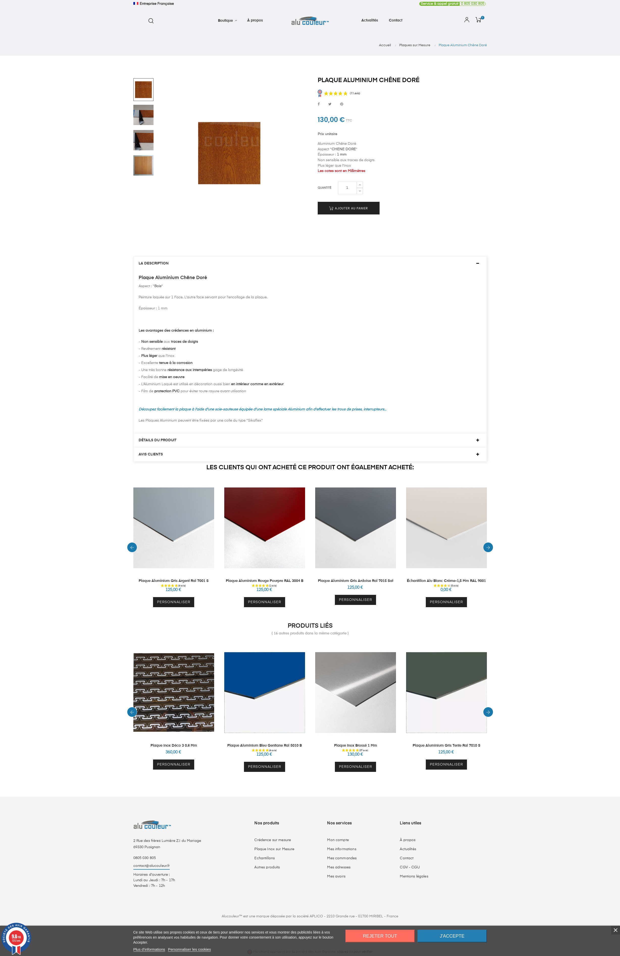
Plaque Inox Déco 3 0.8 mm (174, 745)
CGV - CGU (409, 867)
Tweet (330, 104)
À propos (407, 840)
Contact (406, 858)
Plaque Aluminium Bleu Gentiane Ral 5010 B (264, 745)
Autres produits (267, 867)
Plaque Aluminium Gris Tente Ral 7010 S (446, 745)
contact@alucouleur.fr (151, 866)
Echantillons (264, 858)
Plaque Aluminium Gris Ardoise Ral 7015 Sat (355, 581)
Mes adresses (339, 867)
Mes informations (341, 849)
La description (154, 263)
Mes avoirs (336, 876)
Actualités (408, 849)
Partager (319, 104)
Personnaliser (173, 602)
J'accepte (452, 936)
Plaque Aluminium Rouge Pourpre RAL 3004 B (264, 581)
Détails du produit (158, 440)
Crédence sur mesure (272, 840)
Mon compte (338, 840)
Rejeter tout (380, 936)
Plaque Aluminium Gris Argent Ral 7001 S (174, 581)
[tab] (310, 264)
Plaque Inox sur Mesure (274, 849)
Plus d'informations (149, 949)
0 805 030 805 (451, 4)
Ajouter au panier (348, 208)
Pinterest (341, 104)
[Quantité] (347, 188)
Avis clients (151, 454)
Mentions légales (414, 876)
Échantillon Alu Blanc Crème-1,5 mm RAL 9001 (446, 581)
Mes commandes (342, 858)
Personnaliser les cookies (189, 949)
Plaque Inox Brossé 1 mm (355, 745)
